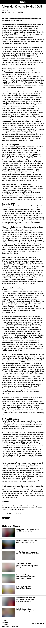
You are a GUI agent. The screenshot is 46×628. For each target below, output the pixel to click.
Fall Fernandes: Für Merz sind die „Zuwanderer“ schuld (27, 541)
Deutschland (6, 518)
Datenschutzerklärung (10, 626)
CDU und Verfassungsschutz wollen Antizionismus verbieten (27, 553)
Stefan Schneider (9, 10)
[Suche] (43, 2)
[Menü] (2, 2)
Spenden (5, 622)
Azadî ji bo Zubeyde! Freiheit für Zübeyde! (23, 587)
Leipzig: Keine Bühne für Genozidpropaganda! (25, 610)
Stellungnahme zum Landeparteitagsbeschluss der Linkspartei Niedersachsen (27, 565)
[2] (17, 133)
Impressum (6, 624)
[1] (34, 122)
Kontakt (4, 621)
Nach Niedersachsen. (23, 514)
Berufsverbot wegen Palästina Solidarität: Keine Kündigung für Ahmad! (25, 576)
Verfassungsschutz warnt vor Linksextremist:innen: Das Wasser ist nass (25, 599)
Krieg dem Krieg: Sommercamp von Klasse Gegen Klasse (27, 530)
